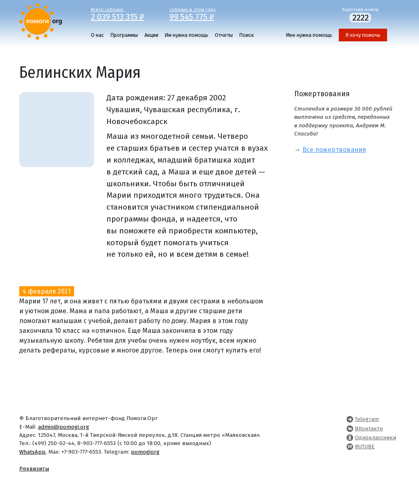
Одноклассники (375, 437)
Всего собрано (124, 13)
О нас (97, 35)
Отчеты (224, 35)
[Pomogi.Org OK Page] (350, 437)
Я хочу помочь (363, 35)
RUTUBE (365, 446)
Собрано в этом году (202, 13)
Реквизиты (34, 468)
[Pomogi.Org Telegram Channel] (350, 419)
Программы (124, 35)
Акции (151, 35)
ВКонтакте (369, 428)
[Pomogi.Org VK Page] (350, 428)
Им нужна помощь (186, 35)
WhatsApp (32, 451)
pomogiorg (145, 451)
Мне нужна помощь (309, 35)
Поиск (246, 35)
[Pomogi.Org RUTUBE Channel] (350, 446)
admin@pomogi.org (63, 426)
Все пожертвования (334, 150)
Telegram (367, 419)
